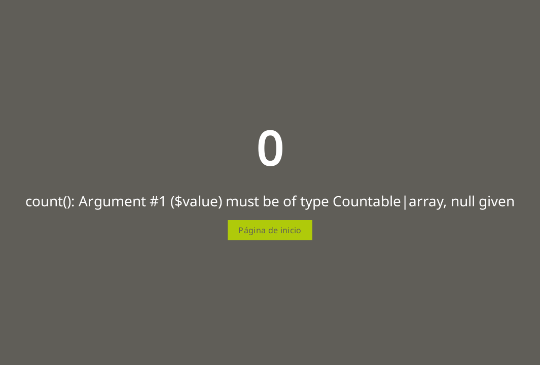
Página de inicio (270, 230)
